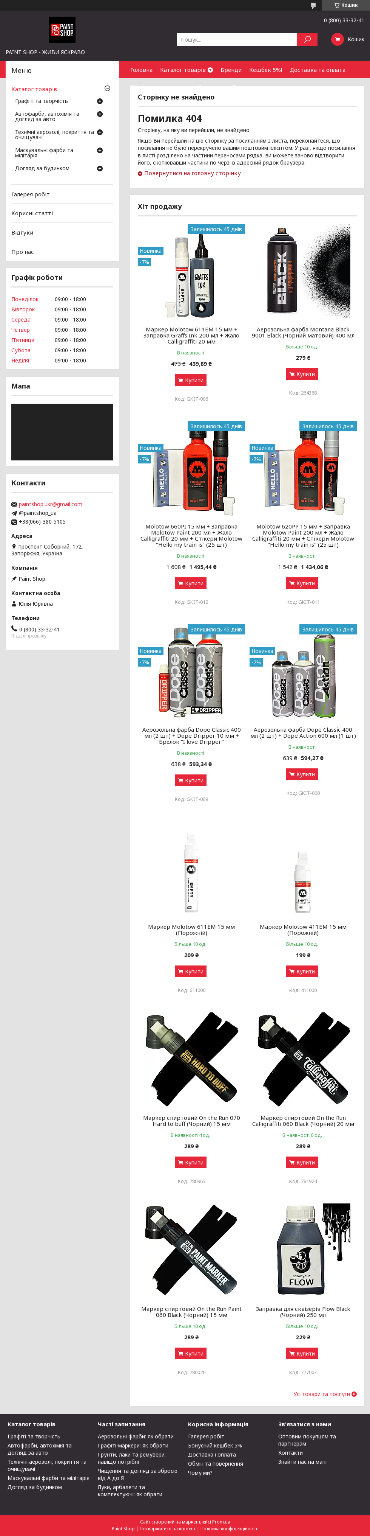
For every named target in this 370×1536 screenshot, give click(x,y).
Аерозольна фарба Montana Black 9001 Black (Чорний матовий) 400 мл (303, 332)
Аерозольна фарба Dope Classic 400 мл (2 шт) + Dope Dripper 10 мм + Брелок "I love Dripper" (191, 735)
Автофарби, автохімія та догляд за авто (47, 117)
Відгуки (22, 232)
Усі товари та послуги (322, 1394)
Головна (141, 69)
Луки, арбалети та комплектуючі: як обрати (130, 1490)
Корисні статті (32, 213)
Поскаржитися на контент (168, 1528)
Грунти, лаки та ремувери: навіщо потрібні (132, 1458)
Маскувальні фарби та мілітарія (44, 153)
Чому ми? (200, 1472)
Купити (194, 380)
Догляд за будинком (42, 169)
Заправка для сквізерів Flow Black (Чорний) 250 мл (303, 1312)
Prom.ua (221, 1522)
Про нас (22, 251)
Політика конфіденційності (229, 1528)
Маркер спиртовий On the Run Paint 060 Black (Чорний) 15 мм (191, 1312)
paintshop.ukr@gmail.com (50, 504)
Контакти (211, 86)
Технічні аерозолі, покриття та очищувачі (54, 135)
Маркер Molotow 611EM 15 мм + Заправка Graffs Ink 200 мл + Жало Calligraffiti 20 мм (191, 335)
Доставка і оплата (212, 1454)
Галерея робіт (30, 194)
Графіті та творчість (41, 101)
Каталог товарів (183, 69)
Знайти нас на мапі (302, 1461)
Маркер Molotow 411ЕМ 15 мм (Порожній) (303, 929)
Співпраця (246, 86)
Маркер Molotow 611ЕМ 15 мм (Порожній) (191, 929)
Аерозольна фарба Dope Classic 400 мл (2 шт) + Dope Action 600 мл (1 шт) (303, 732)
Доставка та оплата (317, 69)
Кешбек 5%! (265, 69)
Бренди (231, 69)
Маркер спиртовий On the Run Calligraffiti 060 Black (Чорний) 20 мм (303, 1121)
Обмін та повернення (160, 86)
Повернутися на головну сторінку (192, 173)
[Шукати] (307, 39)
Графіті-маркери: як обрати (133, 1445)
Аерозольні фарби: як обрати (136, 1436)
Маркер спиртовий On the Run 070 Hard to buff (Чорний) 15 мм (191, 1121)
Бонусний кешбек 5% (215, 1445)
